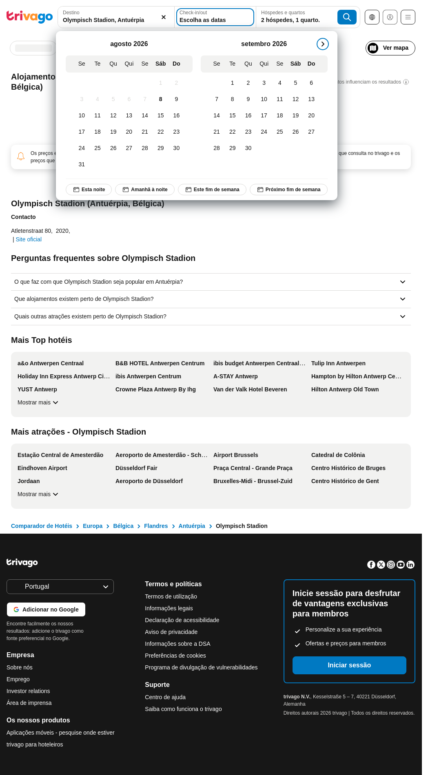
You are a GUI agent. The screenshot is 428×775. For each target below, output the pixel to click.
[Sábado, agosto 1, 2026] (161, 83)
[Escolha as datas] (215, 17)
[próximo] (323, 44)
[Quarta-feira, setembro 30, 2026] (248, 148)
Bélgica (123, 526)
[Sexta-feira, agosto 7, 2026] (145, 99)
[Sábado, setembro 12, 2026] (296, 99)
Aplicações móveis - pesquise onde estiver (61, 732)
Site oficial (29, 239)
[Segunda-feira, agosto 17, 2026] (82, 132)
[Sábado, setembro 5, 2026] (296, 83)
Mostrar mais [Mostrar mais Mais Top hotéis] (39, 402)
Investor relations (28, 691)
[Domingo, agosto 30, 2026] (176, 148)
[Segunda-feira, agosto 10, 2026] (82, 115)
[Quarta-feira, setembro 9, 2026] (248, 99)
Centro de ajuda (165, 697)
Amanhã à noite (144, 189)
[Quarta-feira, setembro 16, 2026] (248, 115)
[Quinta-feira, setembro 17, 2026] (264, 115)
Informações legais (169, 608)
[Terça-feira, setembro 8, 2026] (232, 99)
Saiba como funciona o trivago (183, 709)
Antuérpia (192, 526)
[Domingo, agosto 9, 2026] (176, 99)
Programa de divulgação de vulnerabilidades (201, 667)
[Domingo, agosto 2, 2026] (176, 83)
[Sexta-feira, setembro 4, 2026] (280, 83)
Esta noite (89, 189)
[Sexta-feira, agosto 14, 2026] (145, 115)
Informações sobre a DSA (177, 643)
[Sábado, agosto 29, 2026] (161, 148)
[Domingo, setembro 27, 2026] (311, 132)
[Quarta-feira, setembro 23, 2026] (248, 132)
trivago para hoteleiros (35, 744)
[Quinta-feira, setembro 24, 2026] (264, 132)
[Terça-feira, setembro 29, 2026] (232, 148)
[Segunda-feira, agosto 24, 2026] (82, 148)
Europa (92, 526)
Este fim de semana (212, 189)
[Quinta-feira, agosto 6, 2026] (129, 99)
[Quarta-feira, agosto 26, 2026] (113, 148)
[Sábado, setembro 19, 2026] (296, 115)
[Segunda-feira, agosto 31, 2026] (82, 164)
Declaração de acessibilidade (182, 620)
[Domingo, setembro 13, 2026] (311, 99)
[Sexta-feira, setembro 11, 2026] (280, 99)
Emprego (18, 679)
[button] (116, 17)
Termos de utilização (171, 596)
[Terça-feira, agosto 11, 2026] (98, 115)
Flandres (156, 526)
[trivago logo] (30, 17)
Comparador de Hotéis (41, 526)
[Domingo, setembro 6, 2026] (311, 83)
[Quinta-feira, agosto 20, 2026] (129, 132)
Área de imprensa (29, 703)
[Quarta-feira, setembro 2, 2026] (248, 83)
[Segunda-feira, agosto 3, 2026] (82, 99)
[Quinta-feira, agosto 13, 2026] (129, 115)
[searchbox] (116, 20)
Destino (71, 12)
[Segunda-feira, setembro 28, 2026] (217, 148)
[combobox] (116, 17)
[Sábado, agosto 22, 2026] (161, 132)
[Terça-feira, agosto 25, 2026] (98, 148)
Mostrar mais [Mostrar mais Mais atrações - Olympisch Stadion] (39, 494)
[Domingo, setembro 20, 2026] (311, 115)
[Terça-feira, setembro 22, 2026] (232, 132)
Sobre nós (20, 667)
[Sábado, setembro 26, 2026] (296, 132)
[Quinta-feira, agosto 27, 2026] (129, 148)
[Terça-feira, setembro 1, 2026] (232, 83)
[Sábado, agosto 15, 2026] (161, 115)
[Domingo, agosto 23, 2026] (176, 132)
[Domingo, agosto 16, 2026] (176, 115)
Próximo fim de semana (289, 189)
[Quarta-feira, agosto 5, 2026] (113, 99)
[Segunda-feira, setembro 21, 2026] (217, 132)
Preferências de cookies (176, 655)
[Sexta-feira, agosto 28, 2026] (145, 148)
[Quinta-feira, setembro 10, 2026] (264, 99)
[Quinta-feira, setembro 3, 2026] (264, 83)
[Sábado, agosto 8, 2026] (161, 99)
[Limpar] (163, 17)
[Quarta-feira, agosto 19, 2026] (113, 132)
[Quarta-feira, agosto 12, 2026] (113, 115)
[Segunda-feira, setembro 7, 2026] (217, 99)
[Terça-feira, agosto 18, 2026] (98, 132)
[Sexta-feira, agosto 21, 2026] (145, 132)
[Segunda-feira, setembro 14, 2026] (217, 115)
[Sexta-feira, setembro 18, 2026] (280, 115)
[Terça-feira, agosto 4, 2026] (98, 99)
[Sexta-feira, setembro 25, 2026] (280, 132)
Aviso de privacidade (171, 632)
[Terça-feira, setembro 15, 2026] (232, 115)
